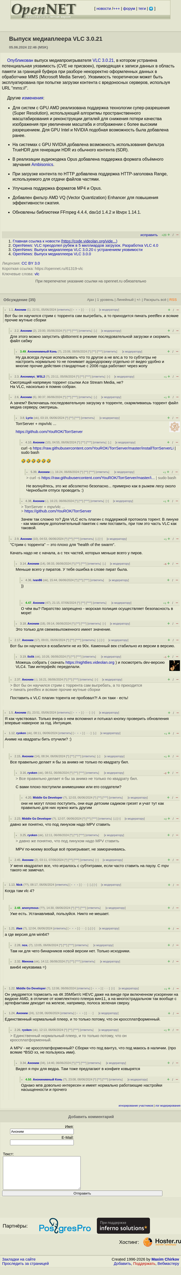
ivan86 (37, 580)
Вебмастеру (168, 1270)
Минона (27, 961)
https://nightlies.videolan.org (90, 662)
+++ (116, 8)
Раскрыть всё (155, 300)
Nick (19, 884)
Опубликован (20, 60)
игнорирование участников (136, 1105)
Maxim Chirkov (165, 1266)
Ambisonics (42, 164)
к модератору (109, 309)
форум (129, 8)
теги (142, 8)
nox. (25, 945)
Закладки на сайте (19, 1266)
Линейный (125, 300)
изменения (32, 98)
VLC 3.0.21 (103, 60)
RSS (173, 300)
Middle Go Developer (47, 797)
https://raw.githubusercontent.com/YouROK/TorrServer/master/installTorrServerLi (103, 448)
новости (104, 8)
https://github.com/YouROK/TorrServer (49, 432)
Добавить (122, 1270)
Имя (19, 928)
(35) (32, 300)
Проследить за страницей (25, 1270)
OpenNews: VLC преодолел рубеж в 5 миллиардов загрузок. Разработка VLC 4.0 (85, 245)
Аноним (20, 309)
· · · (86, 309)
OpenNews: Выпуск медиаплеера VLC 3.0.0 (52, 254)
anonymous (30, 907)
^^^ (75, 330)
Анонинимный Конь (42, 351)
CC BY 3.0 (30, 263)
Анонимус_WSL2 (32, 376)
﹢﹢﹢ (76, 309)
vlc (37, 274)
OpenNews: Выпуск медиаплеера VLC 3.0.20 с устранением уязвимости (78, 250)
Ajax (90, 300)
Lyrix (29, 417)
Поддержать (144, 1270)
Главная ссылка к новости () (65, 241)
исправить (149, 235)
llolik (31, 656)
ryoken (21, 733)
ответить (64, 309)
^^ (68, 330)
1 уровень (105, 300)
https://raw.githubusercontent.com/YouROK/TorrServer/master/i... (98, 478)
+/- (138, 300)
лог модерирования (167, 1105)
